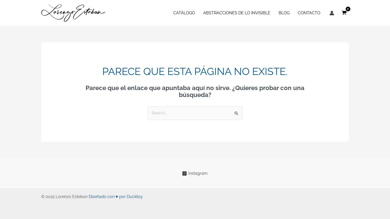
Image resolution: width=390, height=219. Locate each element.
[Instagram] (195, 173)
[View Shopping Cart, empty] (344, 12)
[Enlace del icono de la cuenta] (332, 13)
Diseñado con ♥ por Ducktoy (116, 196)
